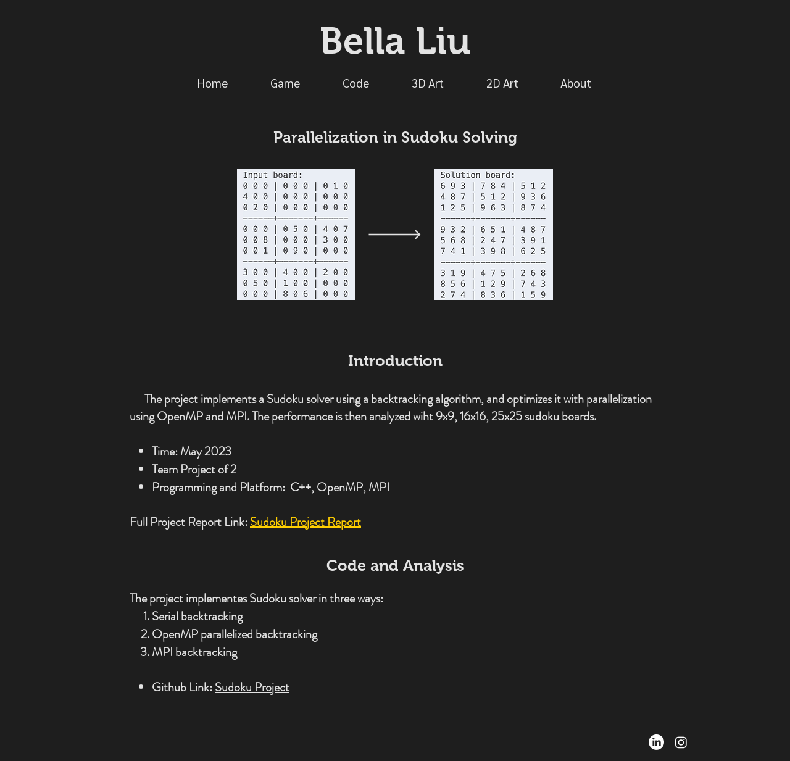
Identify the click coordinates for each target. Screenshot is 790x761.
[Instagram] (681, 742)
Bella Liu (395, 41)
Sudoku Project (252, 687)
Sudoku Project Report (305, 522)
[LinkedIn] (656, 742)
